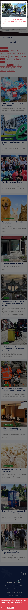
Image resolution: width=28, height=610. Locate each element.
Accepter (10, 607)
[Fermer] (25, 2)
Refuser (3, 607)
